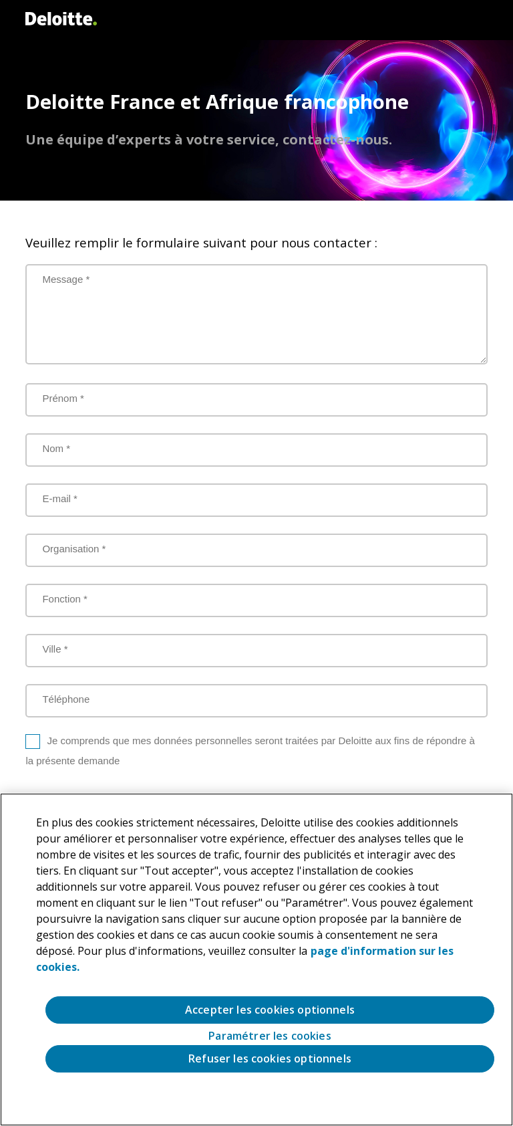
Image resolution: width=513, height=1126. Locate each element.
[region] (256, 959)
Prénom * (63, 398)
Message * (66, 279)
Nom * (56, 448)
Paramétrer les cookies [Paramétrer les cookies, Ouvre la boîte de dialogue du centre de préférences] (269, 1036)
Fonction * (65, 598)
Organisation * (74, 548)
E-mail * (59, 498)
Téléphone (66, 699)
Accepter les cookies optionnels (270, 1009)
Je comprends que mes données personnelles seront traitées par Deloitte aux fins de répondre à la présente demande (249, 750)
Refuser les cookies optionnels (269, 1058)
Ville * (54, 649)
